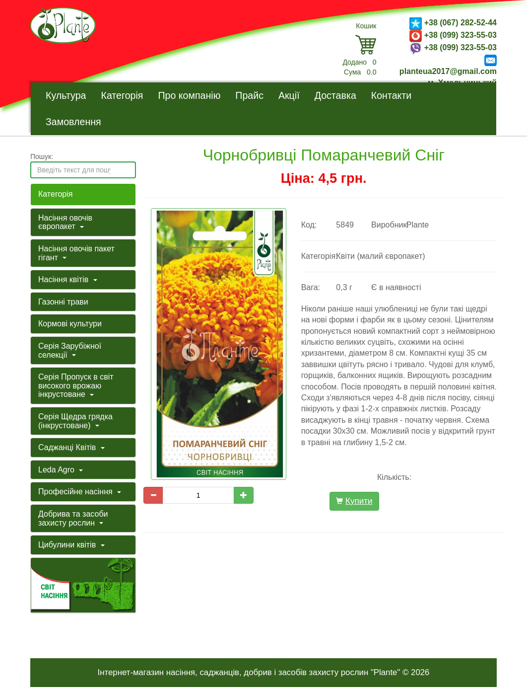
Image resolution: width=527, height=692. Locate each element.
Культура (66, 95)
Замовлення (73, 121)
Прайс (249, 95)
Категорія (122, 95)
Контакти (391, 95)
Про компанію (189, 95)
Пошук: (41, 156)
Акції (289, 95)
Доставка (335, 95)
